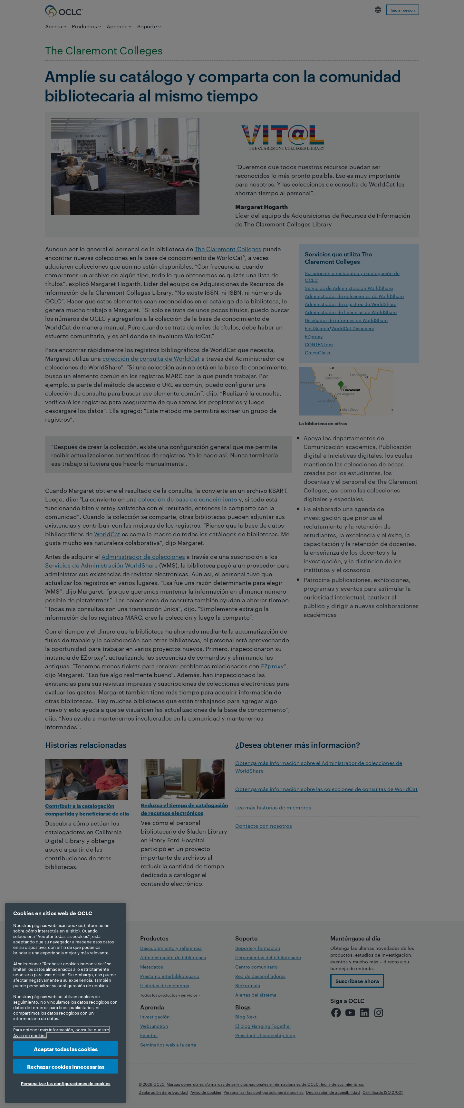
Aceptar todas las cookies (66, 1048)
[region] (65, 1003)
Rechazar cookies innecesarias (65, 1066)
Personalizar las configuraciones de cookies (66, 1083)
